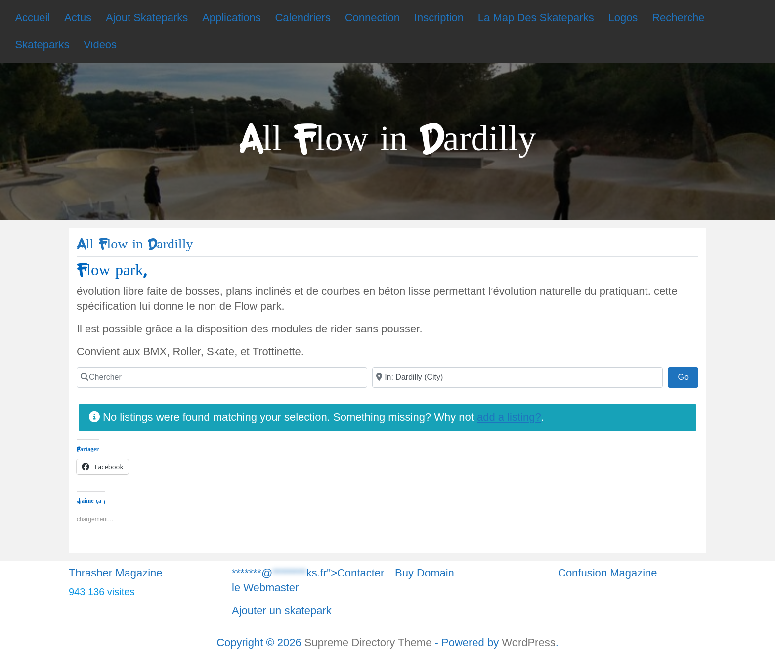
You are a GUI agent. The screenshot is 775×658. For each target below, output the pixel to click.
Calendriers (303, 17)
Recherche (678, 17)
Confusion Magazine (607, 573)
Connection (372, 17)
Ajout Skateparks (147, 17)
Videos (100, 45)
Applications (231, 17)
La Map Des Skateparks (536, 17)
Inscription (439, 17)
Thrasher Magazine (116, 573)
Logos (623, 17)
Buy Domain (424, 573)
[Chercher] (222, 377)
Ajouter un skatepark (282, 610)
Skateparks (42, 45)
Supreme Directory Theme (369, 642)
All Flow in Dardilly (135, 244)
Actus (77, 17)
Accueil (32, 17)
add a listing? (509, 417)
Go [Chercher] (688, 375)
